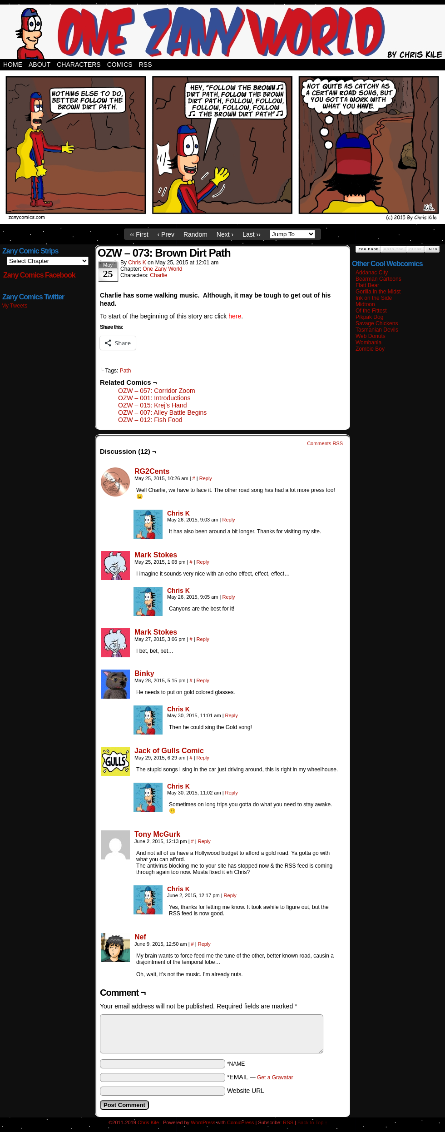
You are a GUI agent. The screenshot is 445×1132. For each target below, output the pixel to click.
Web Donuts (371, 336)
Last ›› (251, 234)
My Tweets (14, 306)
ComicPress (240, 1122)
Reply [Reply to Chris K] (228, 519)
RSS (145, 64)
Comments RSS (325, 443)
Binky (144, 673)
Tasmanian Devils (377, 330)
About (39, 64)
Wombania (368, 342)
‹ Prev (166, 234)
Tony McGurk (157, 834)
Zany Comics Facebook (39, 275)
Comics (120, 64)
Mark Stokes (155, 555)
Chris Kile (148, 1122)
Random (195, 234)
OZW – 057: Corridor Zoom (156, 390)
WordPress (203, 1122)
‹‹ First (139, 234)
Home (12, 64)
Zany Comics (222, 32)
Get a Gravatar (275, 1077)
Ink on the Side (374, 298)
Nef (140, 937)
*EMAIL (260, 1077)
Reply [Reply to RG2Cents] (205, 478)
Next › (225, 234)
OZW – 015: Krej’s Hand (152, 405)
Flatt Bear (367, 285)
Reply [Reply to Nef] (204, 944)
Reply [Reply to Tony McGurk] (204, 841)
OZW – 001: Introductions (154, 398)
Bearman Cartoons (378, 279)
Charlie (158, 275)
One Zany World (162, 269)
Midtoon (365, 304)
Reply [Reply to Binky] (203, 680)
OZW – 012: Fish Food (150, 419)
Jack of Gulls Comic (169, 751)
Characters (78, 64)
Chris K (137, 262)
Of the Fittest (371, 311)
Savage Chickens (377, 323)
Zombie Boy (370, 349)
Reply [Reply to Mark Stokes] (203, 562)
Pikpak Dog (369, 317)
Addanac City (372, 272)
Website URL (245, 1090)
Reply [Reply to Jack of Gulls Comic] (203, 757)
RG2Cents (151, 471)
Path (125, 370)
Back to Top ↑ (312, 1122)
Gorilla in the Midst (378, 291)
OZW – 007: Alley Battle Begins (162, 412)
